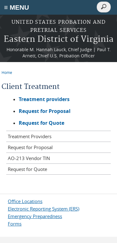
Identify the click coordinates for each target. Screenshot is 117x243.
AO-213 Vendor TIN (29, 158)
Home (7, 72)
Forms (15, 224)
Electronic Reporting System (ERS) (43, 209)
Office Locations (25, 201)
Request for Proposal (30, 147)
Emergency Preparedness (35, 216)
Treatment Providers (29, 136)
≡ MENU (16, 7)
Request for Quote (41, 122)
